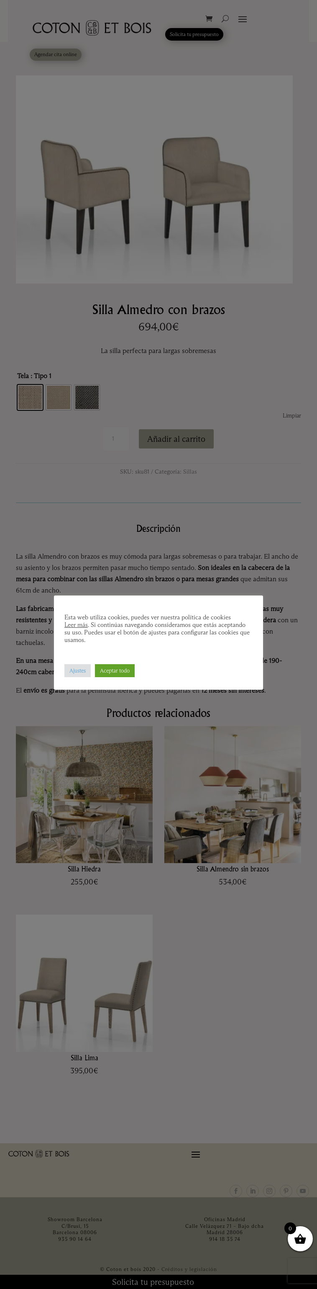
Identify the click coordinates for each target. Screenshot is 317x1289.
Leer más (76, 625)
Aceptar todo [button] (115, 670)
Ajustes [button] (77, 670)
